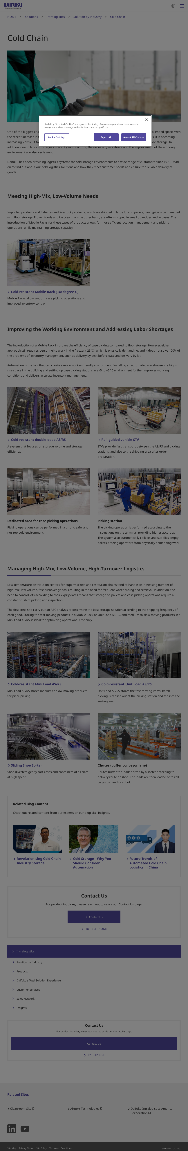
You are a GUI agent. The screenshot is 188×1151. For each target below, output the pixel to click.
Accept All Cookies (133, 137)
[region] (95, 130)
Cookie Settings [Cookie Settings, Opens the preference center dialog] (57, 137)
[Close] (146, 120)
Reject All (106, 137)
